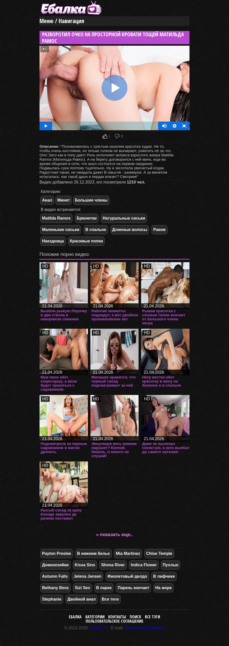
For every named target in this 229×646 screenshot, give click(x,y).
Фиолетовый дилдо (127, 576)
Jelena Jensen (87, 576)
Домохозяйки (55, 565)
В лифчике (164, 576)
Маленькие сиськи (60, 229)
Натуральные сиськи (124, 218)
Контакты (117, 617)
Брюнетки (87, 218)
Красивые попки (86, 241)
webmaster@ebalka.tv (145, 628)
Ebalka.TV (98, 628)
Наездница (53, 241)
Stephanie (51, 599)
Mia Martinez (128, 553)
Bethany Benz (55, 588)
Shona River (113, 565)
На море (163, 588)
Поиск (135, 617)
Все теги (110, 599)
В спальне (95, 229)
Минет (63, 200)
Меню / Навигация (62, 21)
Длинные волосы (129, 229)
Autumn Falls (55, 576)
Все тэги (152, 617)
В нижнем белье (93, 553)
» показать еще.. (114, 534)
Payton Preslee (56, 553)
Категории (95, 617)
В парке (104, 588)
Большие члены (91, 200)
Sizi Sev (82, 588)
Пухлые (170, 565)
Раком (159, 229)
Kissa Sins (85, 565)
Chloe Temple (159, 553)
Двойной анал (81, 599)
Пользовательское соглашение (114, 621)
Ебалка (75, 617)
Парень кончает (133, 588)
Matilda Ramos (56, 218)
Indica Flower (144, 565)
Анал (47, 200)
